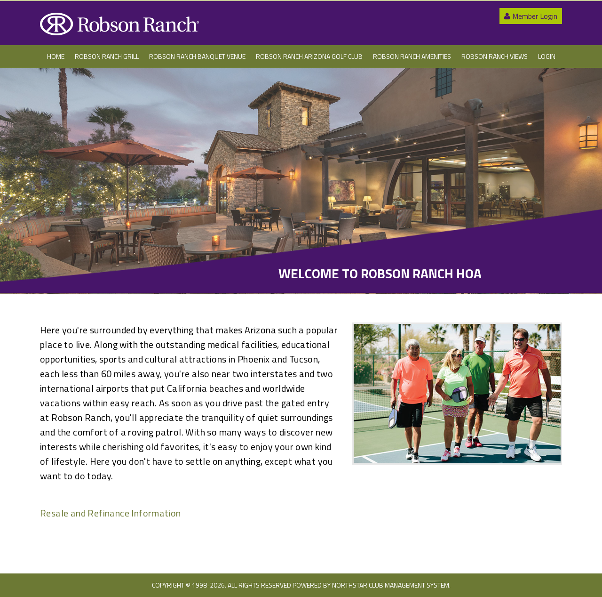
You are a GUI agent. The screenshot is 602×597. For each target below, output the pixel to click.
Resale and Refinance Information (110, 513)
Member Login (530, 16)
